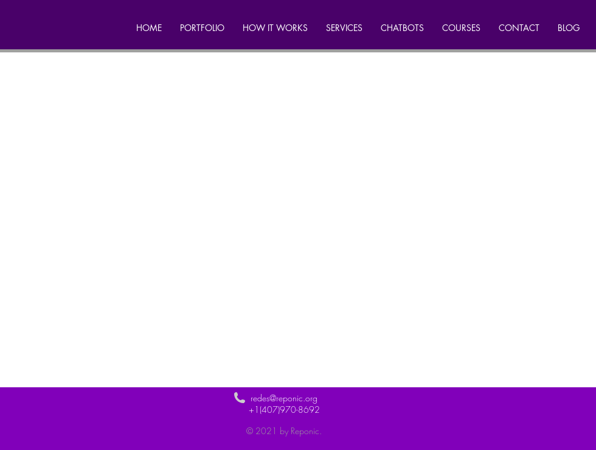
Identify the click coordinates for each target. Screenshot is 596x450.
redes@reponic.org (284, 398)
